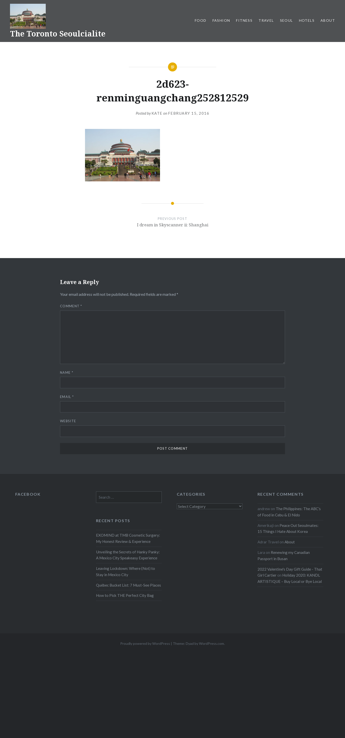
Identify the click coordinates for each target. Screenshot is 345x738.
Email (67, 397)
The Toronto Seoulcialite (58, 33)
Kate (157, 113)
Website (68, 421)
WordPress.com (211, 643)
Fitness (244, 20)
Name (66, 372)
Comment (71, 306)
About (327, 20)
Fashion (221, 20)
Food (200, 20)
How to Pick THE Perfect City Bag (125, 595)
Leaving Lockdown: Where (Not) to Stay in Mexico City (125, 571)
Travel (266, 20)
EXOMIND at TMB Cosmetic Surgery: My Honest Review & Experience (128, 538)
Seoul (286, 20)
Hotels (306, 20)
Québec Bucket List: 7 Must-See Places (128, 585)
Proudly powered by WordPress (145, 643)
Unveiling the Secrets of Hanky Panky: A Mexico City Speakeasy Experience (128, 555)
